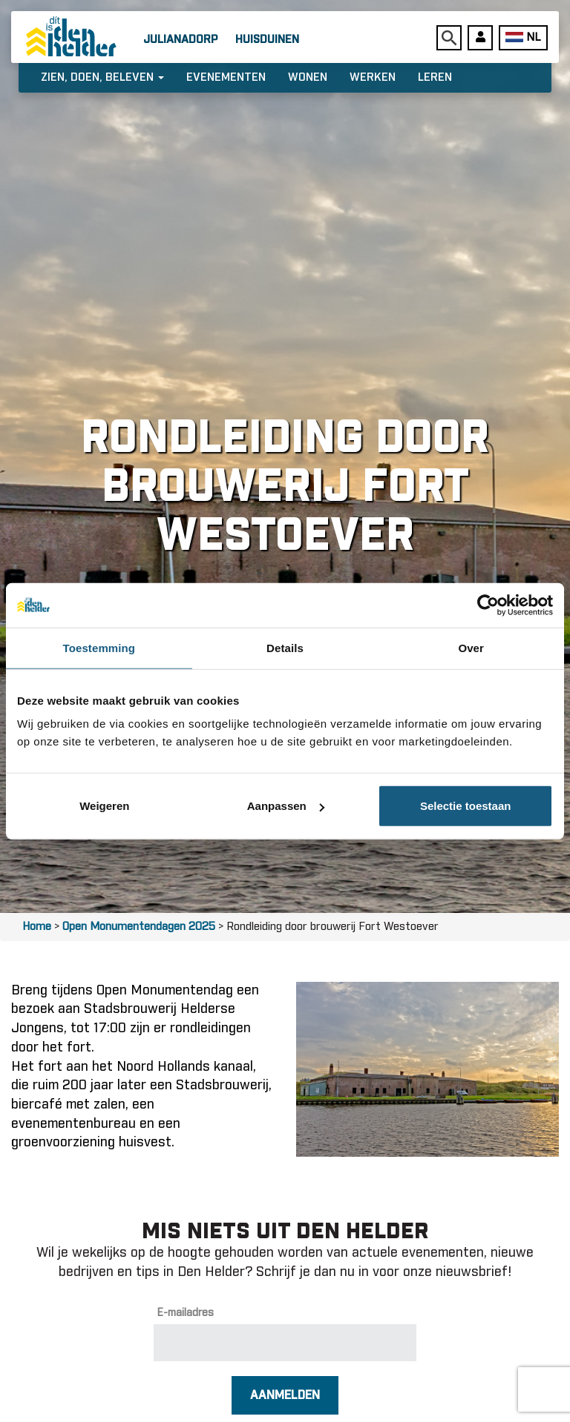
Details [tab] (285, 647)
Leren (435, 77)
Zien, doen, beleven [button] (102, 77)
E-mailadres (185, 1313)
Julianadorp (180, 39)
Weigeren (104, 806)
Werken (373, 77)
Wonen (307, 77)
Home (36, 926)
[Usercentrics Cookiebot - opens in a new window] (488, 605)
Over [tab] (471, 647)
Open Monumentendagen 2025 (138, 926)
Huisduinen (267, 39)
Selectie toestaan (465, 806)
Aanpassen (285, 806)
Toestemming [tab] (99, 647)
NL (522, 37)
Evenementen (226, 77)
